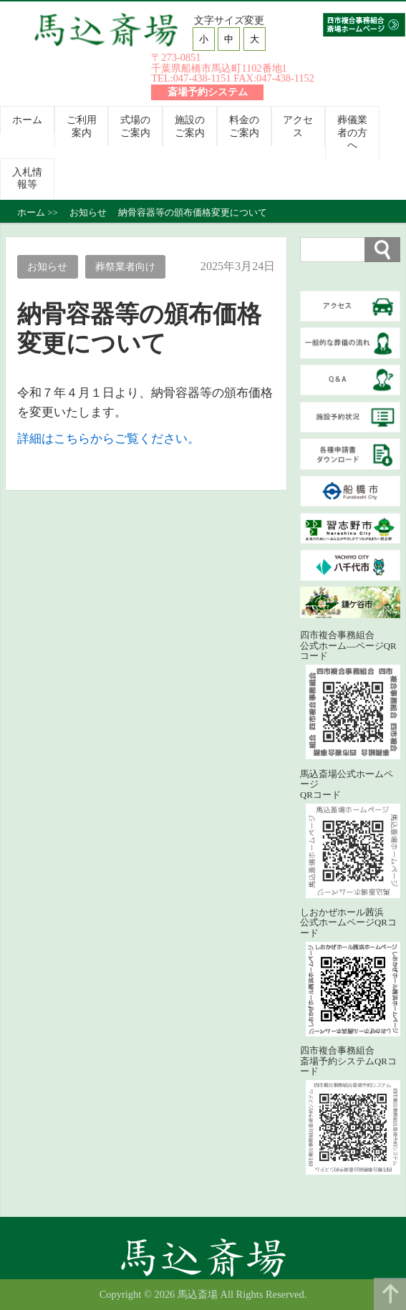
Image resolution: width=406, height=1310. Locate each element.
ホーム (27, 119)
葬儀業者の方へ (352, 132)
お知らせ (47, 266)
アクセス (298, 126)
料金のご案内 (244, 126)
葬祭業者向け (125, 266)
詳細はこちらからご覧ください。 (108, 439)
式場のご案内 (135, 126)
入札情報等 (27, 178)
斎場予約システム (208, 91)
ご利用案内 (82, 126)
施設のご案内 (190, 126)
